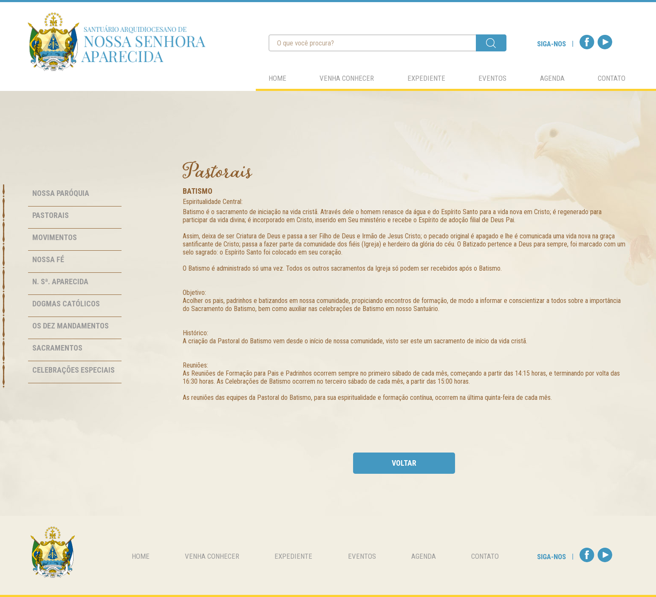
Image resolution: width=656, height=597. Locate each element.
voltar (404, 462)
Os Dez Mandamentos (70, 325)
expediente (426, 78)
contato (611, 78)
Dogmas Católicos (66, 303)
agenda (552, 78)
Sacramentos (57, 347)
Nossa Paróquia (60, 193)
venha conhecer (347, 78)
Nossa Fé (48, 259)
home (277, 78)
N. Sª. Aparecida (60, 281)
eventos (492, 78)
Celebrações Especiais (73, 369)
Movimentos (54, 237)
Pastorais (50, 215)
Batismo (197, 191)
